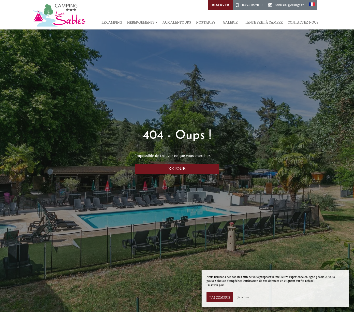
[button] (312, 4)
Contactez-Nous (303, 22)
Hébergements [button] (142, 22)
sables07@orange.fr (289, 4)
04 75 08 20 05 (252, 4)
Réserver (220, 4)
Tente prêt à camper (264, 22)
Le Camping (112, 22)
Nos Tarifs (205, 22)
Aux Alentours (176, 22)
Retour (177, 168)
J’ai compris (219, 297)
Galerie (230, 22)
